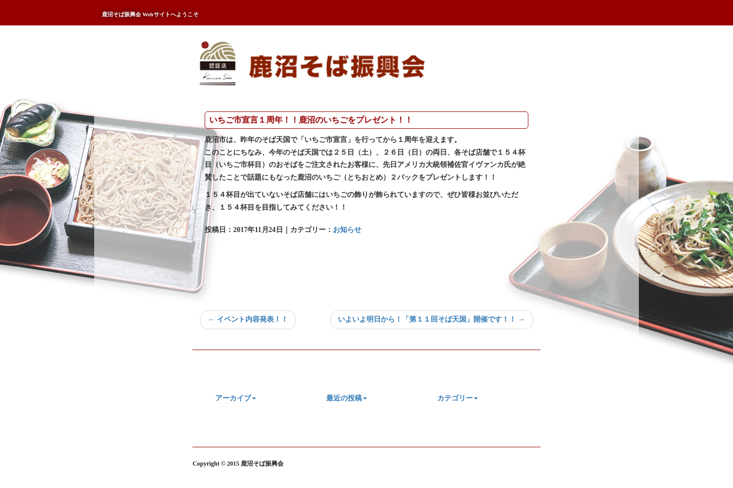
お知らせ (347, 230)
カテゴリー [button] (457, 398)
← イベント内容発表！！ (248, 319)
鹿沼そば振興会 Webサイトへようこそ (150, 14)
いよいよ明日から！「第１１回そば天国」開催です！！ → (431, 319)
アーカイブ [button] (235, 398)
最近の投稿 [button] (346, 398)
